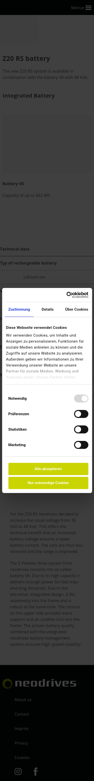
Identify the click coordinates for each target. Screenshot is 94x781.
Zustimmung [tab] (19, 309)
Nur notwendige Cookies (48, 483)
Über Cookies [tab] (76, 309)
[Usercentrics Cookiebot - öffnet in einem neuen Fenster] (67, 295)
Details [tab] (48, 309)
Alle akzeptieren (48, 469)
